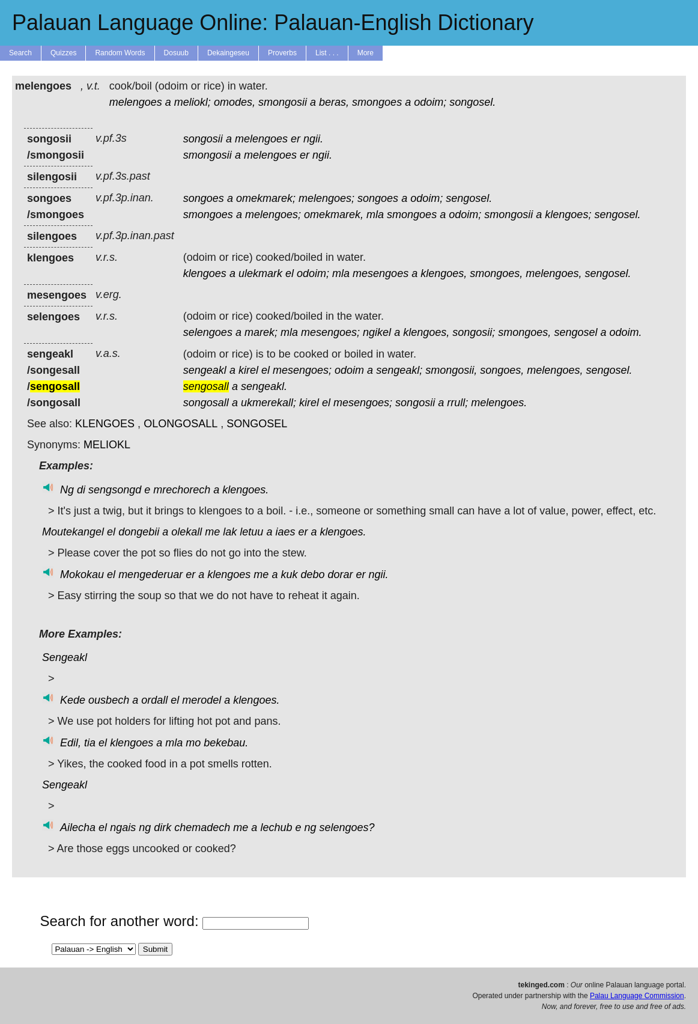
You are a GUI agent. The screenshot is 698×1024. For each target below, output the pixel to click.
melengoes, (553, 273)
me (212, 532)
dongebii (138, 532)
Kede (72, 700)
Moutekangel (73, 532)
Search (20, 53)
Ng (67, 490)
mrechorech (181, 490)
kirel (248, 370)
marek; (261, 332)
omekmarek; (266, 198)
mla (375, 215)
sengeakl (204, 370)
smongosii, (451, 370)
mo (193, 743)
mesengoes (380, 273)
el (289, 273)
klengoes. (245, 490)
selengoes (207, 332)
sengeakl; (399, 370)
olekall (186, 532)
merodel (201, 700)
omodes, (234, 102)
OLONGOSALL (180, 424)
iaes (285, 532)
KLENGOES (105, 424)
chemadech (202, 827)
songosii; (473, 332)
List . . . (327, 53)
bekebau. (226, 743)
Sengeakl (64, 657)
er (295, 139)
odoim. (625, 332)
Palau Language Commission (637, 996)
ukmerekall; (268, 403)
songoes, (502, 370)
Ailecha (78, 827)
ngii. (313, 139)
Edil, (70, 743)
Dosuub (176, 53)
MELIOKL (106, 445)
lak (230, 532)
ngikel (377, 332)
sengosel (575, 332)
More (365, 53)
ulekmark (260, 273)
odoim (349, 370)
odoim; (430, 102)
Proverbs (282, 53)
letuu (251, 532)
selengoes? (347, 827)
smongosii (282, 102)
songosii (203, 139)
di (81, 490)
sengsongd (114, 490)
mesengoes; (330, 332)
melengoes (135, 102)
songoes (203, 198)
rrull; (457, 403)
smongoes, (496, 273)
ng (145, 827)
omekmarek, (333, 215)
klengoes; (568, 215)
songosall (206, 403)
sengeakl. (264, 386)
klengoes (204, 273)
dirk (162, 827)
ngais (123, 827)
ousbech (108, 700)
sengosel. (469, 198)
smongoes (377, 102)
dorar (340, 574)
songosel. (472, 102)
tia (90, 743)
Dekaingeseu (228, 53)
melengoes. (499, 403)
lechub (276, 827)
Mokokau (82, 574)
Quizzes (63, 53)
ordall (154, 700)
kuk (289, 574)
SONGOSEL (256, 424)
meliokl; (192, 102)
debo (312, 574)
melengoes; (326, 198)
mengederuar (150, 574)
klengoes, (443, 273)
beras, (334, 102)
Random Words (120, 53)
